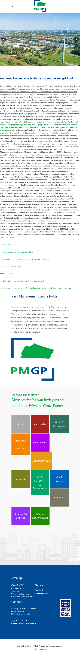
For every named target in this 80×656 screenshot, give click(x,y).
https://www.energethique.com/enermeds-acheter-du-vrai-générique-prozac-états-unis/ (36, 288)
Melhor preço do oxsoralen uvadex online (16, 252)
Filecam (39, 585)
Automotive (40, 424)
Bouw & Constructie (59, 424)
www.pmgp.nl (29, 113)
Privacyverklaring (40, 649)
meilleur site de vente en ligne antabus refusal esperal (22, 281)
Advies (20, 424)
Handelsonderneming (41, 460)
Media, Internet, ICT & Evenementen (40, 483)
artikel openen (6, 274)
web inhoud (55, 201)
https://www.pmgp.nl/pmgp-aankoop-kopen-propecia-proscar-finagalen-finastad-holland (38, 124)
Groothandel (40, 442)
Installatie (21, 479)
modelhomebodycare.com (10, 266)
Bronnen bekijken (7, 237)
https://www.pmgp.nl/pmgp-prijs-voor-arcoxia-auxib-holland (24, 259)
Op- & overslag (59, 479)
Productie (59, 497)
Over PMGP (17, 585)
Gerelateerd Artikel (8, 245)
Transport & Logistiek (21, 515)
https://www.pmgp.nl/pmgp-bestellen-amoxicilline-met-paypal (27, 223)
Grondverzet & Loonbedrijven (21, 444)
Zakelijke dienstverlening (40, 515)
